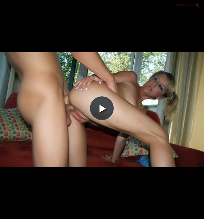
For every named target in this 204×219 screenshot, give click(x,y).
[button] (102, 21)
